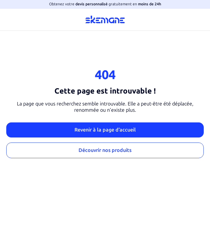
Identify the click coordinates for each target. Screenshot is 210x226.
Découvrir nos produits (105, 150)
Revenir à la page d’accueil (105, 130)
